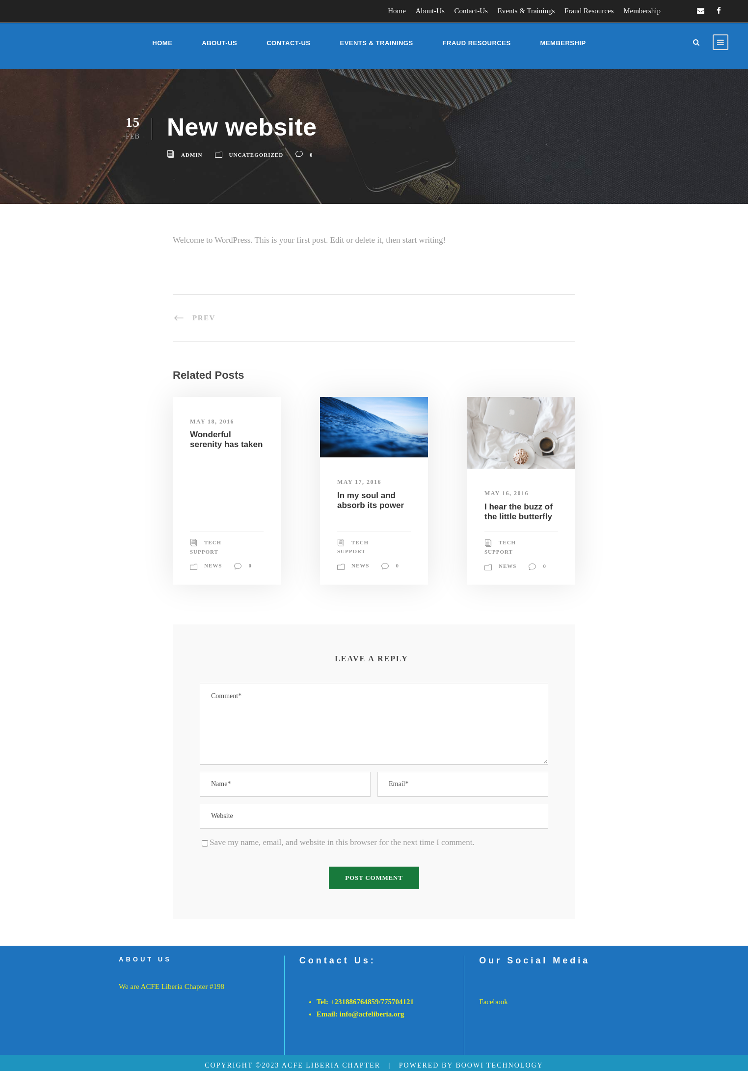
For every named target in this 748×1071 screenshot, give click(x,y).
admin (192, 155)
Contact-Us (471, 11)
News (213, 565)
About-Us (430, 11)
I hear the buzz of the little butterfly (518, 511)
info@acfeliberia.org (372, 1014)
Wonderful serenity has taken (226, 439)
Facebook (493, 1002)
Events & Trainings (526, 11)
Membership (642, 11)
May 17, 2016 (359, 482)
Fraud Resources (589, 11)
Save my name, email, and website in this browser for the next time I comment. (342, 842)
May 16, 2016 (506, 493)
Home (397, 11)
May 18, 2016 (212, 421)
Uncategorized (256, 155)
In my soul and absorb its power (370, 500)
